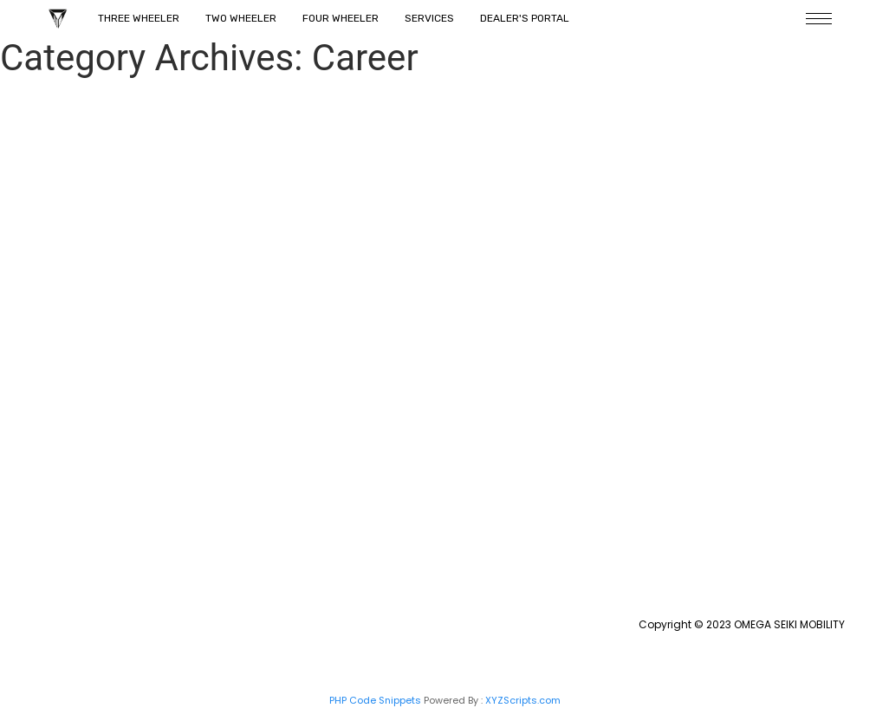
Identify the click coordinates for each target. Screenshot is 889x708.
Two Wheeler (240, 18)
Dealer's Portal (524, 18)
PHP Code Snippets (375, 700)
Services (429, 18)
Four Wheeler (340, 18)
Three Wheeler (138, 18)
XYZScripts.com (523, 700)
